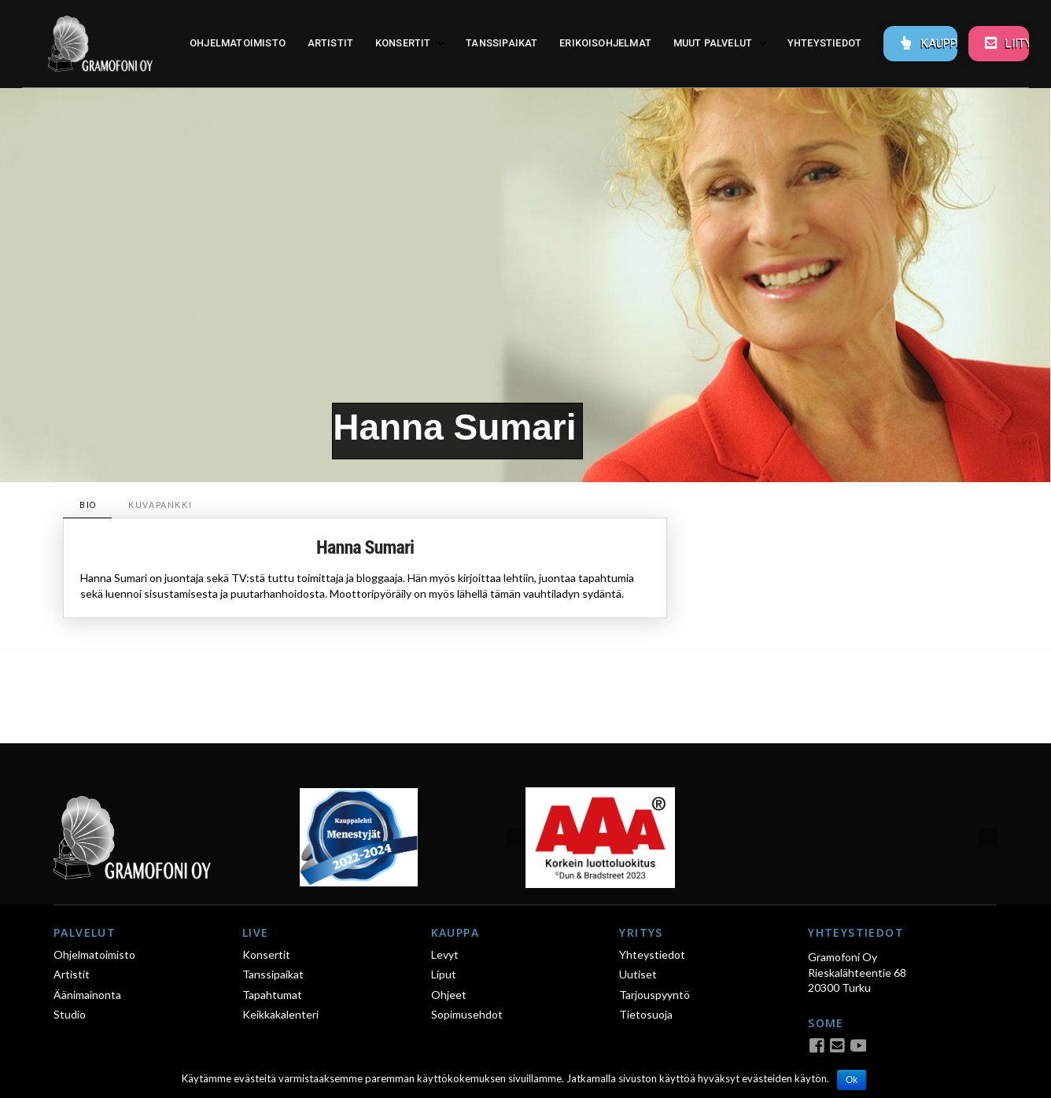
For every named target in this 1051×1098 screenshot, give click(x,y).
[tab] (87, 505)
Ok (851, 1079)
